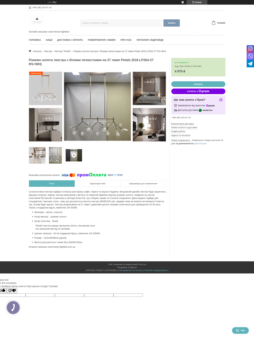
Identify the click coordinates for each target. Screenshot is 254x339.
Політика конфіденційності (156, 270)
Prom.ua (142, 264)
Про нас (126, 40)
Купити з (198, 91)
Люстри (48, 51)
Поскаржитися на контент (131, 270)
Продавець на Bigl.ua (127, 267)
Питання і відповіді (150, 40)
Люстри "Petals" (62, 51)
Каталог (37, 51)
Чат (240, 330)
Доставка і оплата (70, 40)
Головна (35, 40)
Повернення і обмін (101, 40)
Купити (198, 84)
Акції (49, 40)
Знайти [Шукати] (172, 23)
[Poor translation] (12, 290)
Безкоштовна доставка (182, 124)
